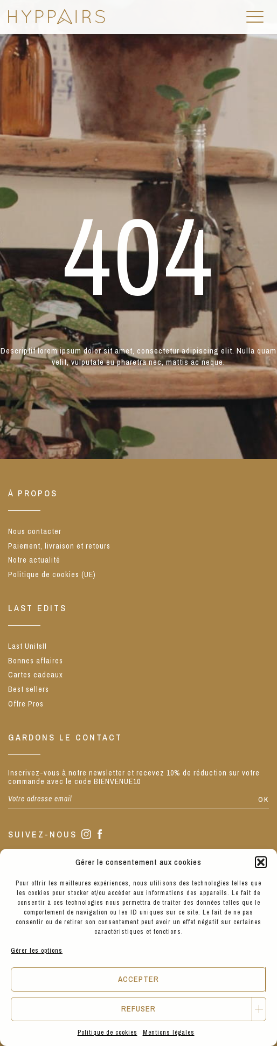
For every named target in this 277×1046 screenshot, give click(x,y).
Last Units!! (27, 646)
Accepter (138, 979)
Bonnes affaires (35, 661)
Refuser (138, 1008)
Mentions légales (169, 1032)
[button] (260, 862)
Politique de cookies (107, 1032)
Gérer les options (37, 950)
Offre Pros (26, 704)
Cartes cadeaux (35, 675)
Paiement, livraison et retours (59, 546)
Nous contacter (34, 531)
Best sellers (28, 689)
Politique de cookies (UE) (52, 574)
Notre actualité (34, 560)
